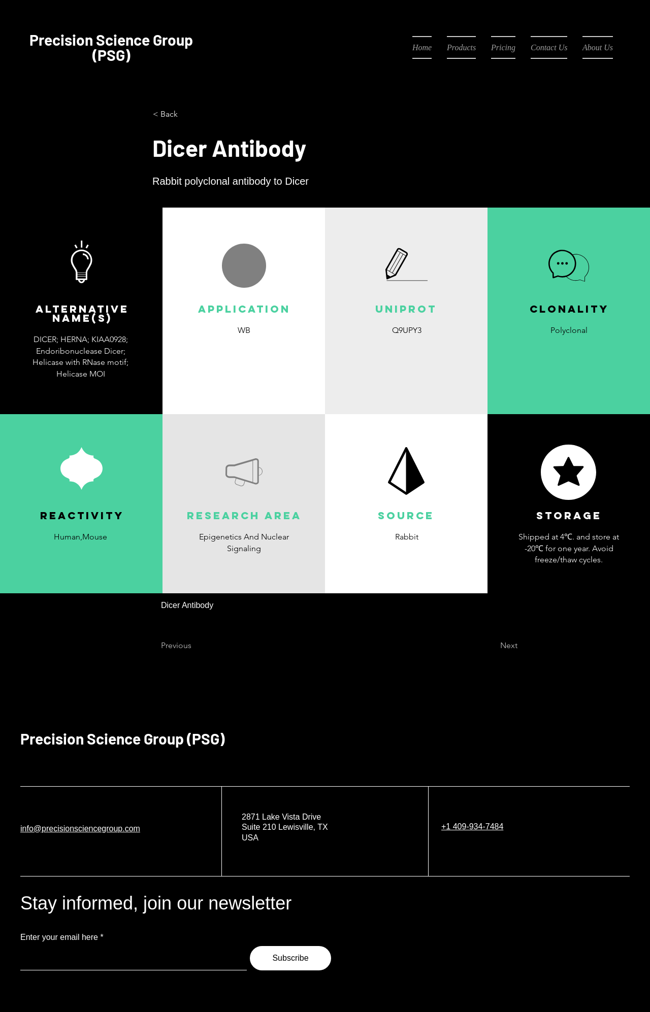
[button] (244, 354)
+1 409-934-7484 (472, 826)
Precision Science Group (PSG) (122, 738)
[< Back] (186, 114)
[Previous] (194, 646)
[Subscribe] (290, 958)
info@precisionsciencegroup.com (80, 828)
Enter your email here (59, 937)
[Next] (492, 646)
